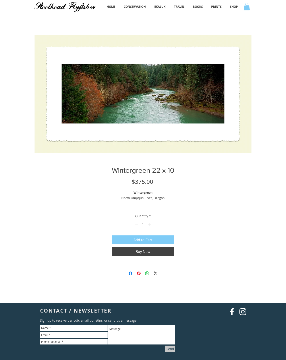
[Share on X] (155, 273)
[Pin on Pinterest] (138, 273)
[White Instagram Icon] (242, 311)
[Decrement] (136, 224)
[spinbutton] (143, 224)
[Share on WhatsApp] (147, 273)
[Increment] (150, 224)
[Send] (170, 349)
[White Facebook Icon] (232, 311)
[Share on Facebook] (130, 273)
